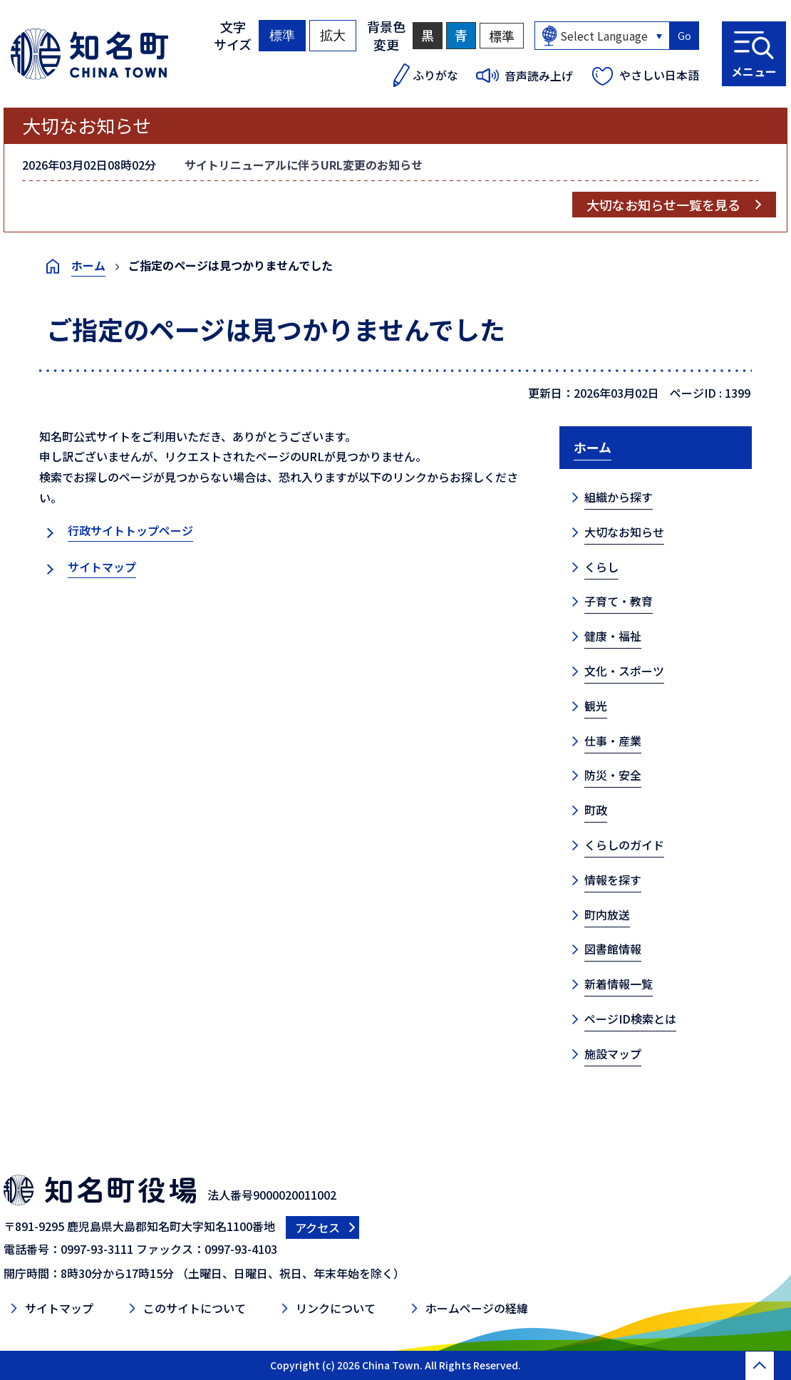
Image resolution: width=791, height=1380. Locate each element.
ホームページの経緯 (476, 1308)
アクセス (317, 1227)
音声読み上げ (539, 75)
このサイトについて (194, 1308)
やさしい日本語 (659, 74)
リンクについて (336, 1308)
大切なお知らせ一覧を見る (663, 204)
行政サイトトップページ (130, 530)
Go (684, 36)
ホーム (88, 265)
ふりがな (435, 74)
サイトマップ (102, 566)
